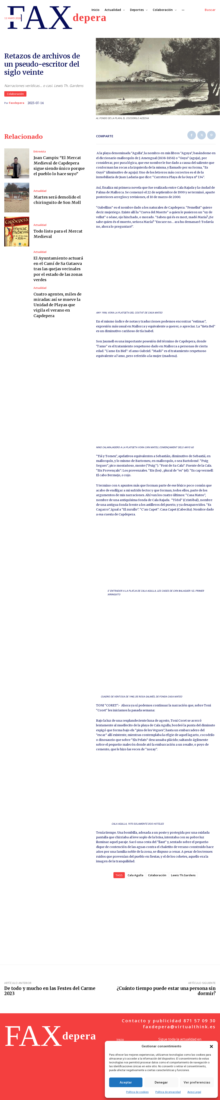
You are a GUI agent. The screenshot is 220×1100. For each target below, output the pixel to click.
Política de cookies (137, 1092)
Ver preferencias (197, 1082)
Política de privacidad (168, 1092)
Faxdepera (16, 102)
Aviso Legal (194, 1092)
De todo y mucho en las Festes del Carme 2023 (49, 991)
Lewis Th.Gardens (183, 875)
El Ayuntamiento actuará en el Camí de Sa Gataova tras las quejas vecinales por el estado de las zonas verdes (58, 269)
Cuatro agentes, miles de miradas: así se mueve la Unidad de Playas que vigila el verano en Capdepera (57, 305)
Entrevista (40, 151)
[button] (211, 1046)
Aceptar (126, 1082)
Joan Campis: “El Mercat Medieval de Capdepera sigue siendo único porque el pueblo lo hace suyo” (59, 165)
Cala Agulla (135, 875)
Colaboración (15, 94)
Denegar (161, 1082)
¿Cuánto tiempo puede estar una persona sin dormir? (166, 991)
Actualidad (40, 191)
